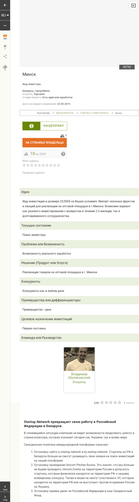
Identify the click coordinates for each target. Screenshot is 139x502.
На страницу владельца (46, 141)
